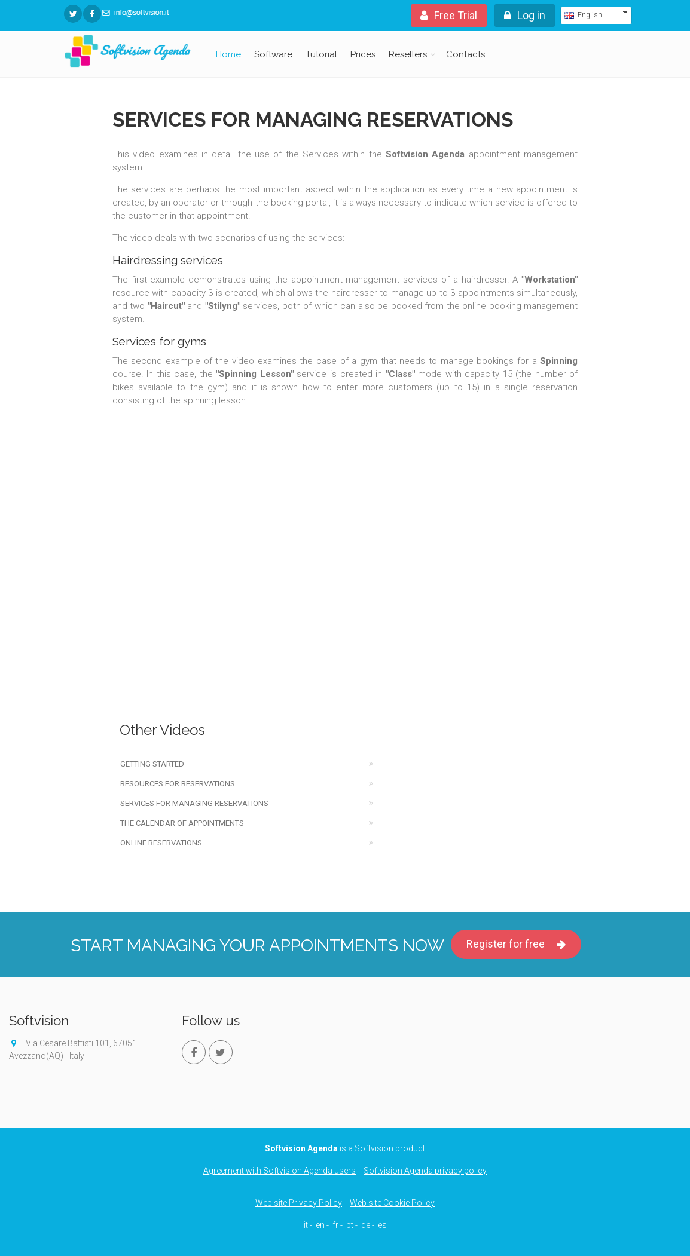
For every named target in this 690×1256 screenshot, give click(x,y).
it (306, 1225)
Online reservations (161, 842)
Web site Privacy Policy (298, 1203)
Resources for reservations (177, 783)
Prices (362, 54)
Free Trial (448, 15)
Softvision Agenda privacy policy (425, 1170)
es (382, 1225)
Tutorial (321, 54)
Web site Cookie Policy (392, 1203)
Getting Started (152, 763)
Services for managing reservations (194, 803)
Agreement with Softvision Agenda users (279, 1170)
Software (273, 54)
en (320, 1225)
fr (335, 1225)
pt (349, 1225)
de (365, 1225)
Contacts (465, 54)
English (594, 15)
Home (228, 54)
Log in (524, 15)
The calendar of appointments (182, 823)
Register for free (516, 944)
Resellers (408, 54)
